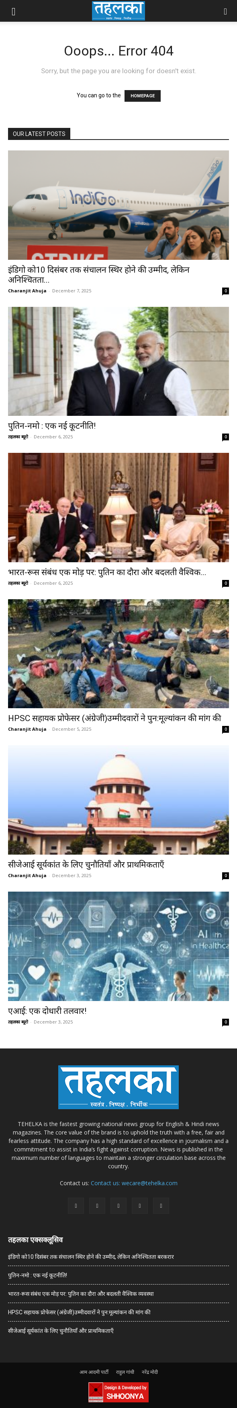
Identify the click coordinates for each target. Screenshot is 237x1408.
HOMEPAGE (143, 96)
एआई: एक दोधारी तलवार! (47, 1011)
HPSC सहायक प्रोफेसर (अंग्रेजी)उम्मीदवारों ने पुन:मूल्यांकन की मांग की (114, 718)
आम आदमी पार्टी (94, 1372)
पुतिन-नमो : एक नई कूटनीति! (52, 426)
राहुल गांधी (125, 1372)
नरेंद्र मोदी (150, 1372)
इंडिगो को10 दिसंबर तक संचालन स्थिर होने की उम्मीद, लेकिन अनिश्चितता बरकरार (91, 1257)
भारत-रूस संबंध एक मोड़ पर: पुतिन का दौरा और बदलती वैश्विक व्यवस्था (81, 1294)
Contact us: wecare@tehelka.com (134, 1183)
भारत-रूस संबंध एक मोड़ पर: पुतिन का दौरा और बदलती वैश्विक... (107, 572)
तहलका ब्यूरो (18, 437)
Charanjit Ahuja (27, 291)
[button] (14, 11)
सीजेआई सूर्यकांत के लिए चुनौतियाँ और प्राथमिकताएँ (86, 864)
